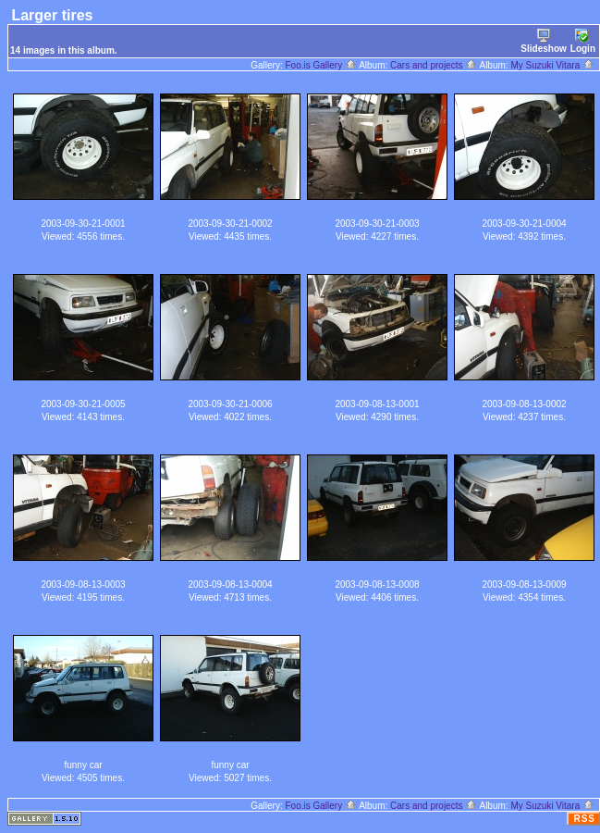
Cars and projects (433, 65)
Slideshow (543, 41)
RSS (584, 819)
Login (582, 41)
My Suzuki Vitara (552, 65)
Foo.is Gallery (320, 65)
